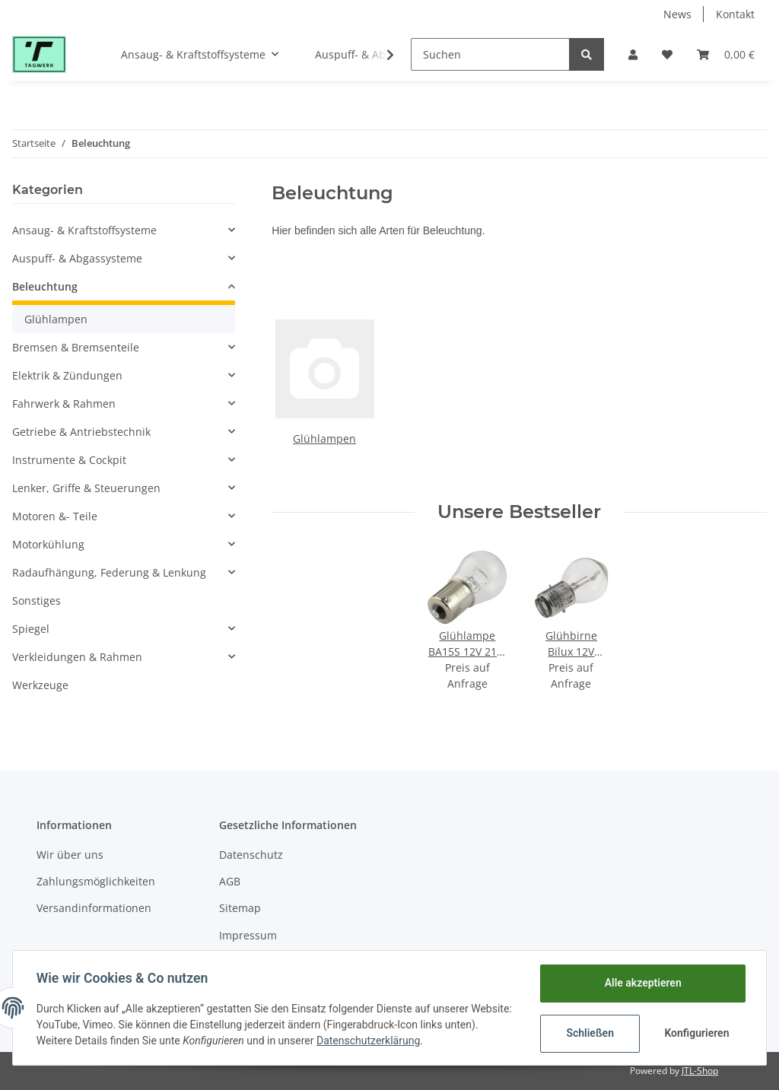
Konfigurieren (696, 1033)
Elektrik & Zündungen (67, 375)
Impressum (248, 935)
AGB (229, 881)
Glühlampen (324, 438)
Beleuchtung (45, 286)
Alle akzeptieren (641, 983)
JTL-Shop (700, 1070)
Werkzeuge (40, 685)
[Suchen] (490, 54)
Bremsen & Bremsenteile (75, 347)
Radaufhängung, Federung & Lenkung (109, 572)
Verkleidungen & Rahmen (77, 657)
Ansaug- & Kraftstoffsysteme (84, 230)
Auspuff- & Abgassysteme (77, 258)
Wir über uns (70, 854)
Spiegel (30, 628)
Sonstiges (36, 600)
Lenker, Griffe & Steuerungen (86, 488)
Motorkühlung (48, 544)
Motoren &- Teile (54, 516)
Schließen (589, 1033)
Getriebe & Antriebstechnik (81, 431)
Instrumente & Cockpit (69, 460)
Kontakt (735, 14)
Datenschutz (251, 854)
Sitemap (240, 908)
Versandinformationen (94, 908)
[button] (633, 54)
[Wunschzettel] (667, 54)
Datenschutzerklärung (404, 1040)
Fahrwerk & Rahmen (64, 403)
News (677, 14)
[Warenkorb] (726, 54)
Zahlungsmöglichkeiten (96, 881)
